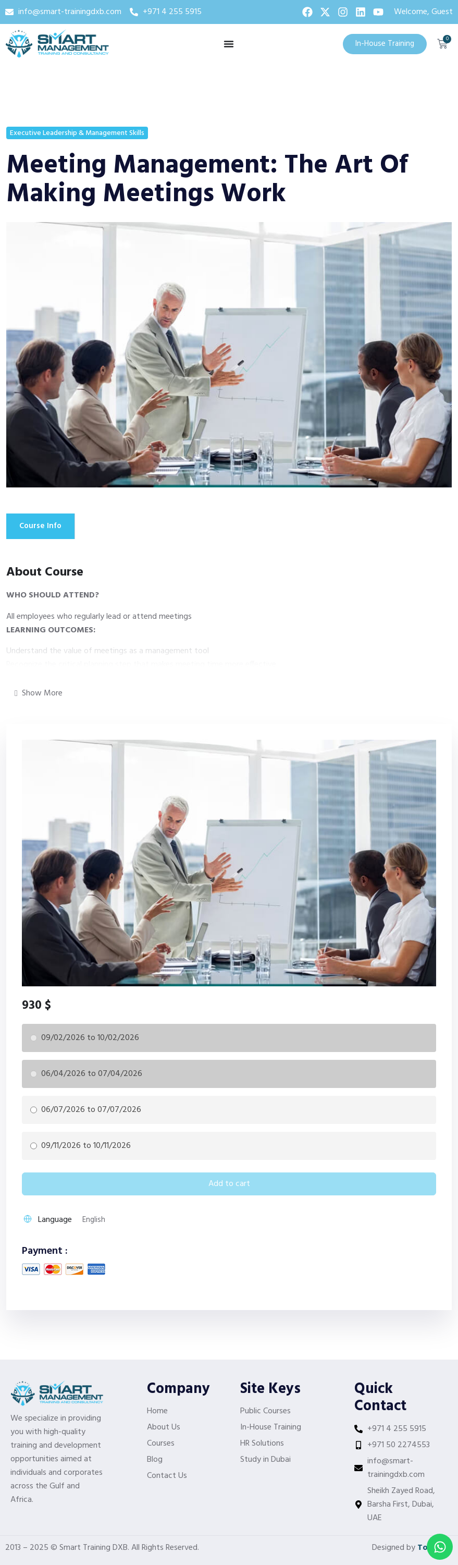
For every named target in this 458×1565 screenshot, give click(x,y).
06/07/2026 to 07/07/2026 (91, 1110)
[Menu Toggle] (229, 44)
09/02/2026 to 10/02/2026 (90, 1038)
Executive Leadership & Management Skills (77, 133)
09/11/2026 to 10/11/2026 (86, 1146)
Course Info (41, 526)
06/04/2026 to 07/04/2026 (91, 1074)
